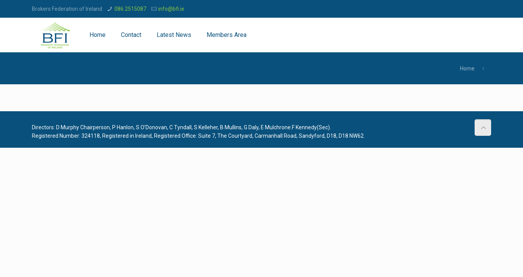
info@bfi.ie (171, 9)
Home (467, 68)
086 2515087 (130, 9)
